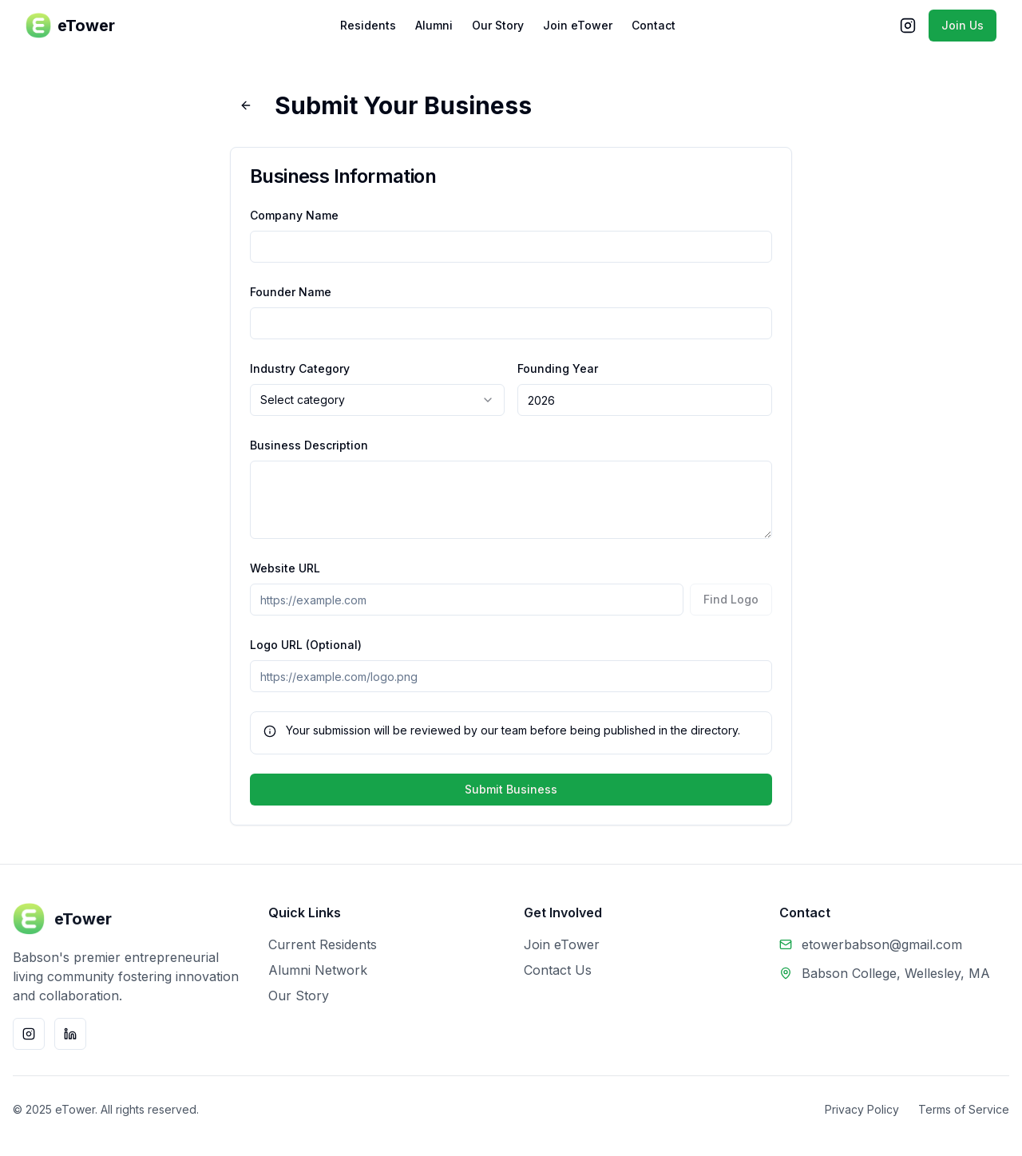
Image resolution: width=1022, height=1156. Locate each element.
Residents (368, 25)
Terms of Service (963, 1109)
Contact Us (558, 970)
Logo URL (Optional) (306, 644)
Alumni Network (317, 970)
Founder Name (290, 292)
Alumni (434, 25)
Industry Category (300, 368)
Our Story (498, 25)
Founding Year (557, 368)
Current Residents (322, 944)
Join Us (962, 25)
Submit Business (511, 789)
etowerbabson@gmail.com (882, 944)
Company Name (294, 215)
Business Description (309, 445)
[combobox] (377, 400)
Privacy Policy (862, 1109)
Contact (653, 25)
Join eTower (577, 25)
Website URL (285, 568)
